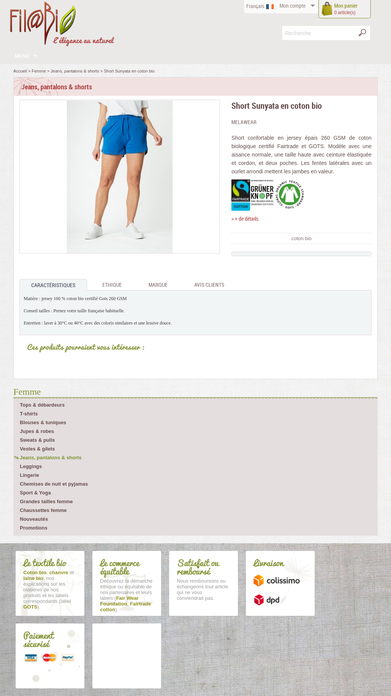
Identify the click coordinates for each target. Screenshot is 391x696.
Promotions (33, 528)
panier (345, 5)
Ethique (112, 284)
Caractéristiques (53, 285)
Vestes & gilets (37, 449)
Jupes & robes (37, 431)
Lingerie (29, 475)
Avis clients (209, 284)
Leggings (31, 466)
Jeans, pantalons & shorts (51, 457)
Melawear (244, 122)
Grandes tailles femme (46, 501)
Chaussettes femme (43, 510)
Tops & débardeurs (42, 405)
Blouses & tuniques (43, 422)
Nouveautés (34, 519)
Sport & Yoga (35, 493)
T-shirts (29, 414)
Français (255, 6)
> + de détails (245, 218)
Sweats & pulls (37, 440)
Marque (158, 284)
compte (292, 5)
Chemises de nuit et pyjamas (54, 484)
